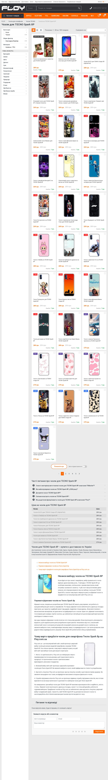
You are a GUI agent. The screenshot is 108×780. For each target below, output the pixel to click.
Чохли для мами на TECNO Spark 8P (45, 535)
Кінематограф (15, 68)
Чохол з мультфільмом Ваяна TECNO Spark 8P (49, 532)
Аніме (15, 57)
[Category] (31, 8)
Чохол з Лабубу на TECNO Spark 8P (45, 515)
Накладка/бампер (12, 41)
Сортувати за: (81, 30)
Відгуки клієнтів (14, 1)
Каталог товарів (12, 16)
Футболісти (15, 88)
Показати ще (59, 466)
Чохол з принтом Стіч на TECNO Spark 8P (47, 522)
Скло (7, 32)
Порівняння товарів (74, 1)
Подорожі (15, 82)
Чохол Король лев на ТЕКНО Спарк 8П (46, 529)
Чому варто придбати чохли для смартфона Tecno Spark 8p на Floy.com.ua (63, 569)
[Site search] (56, 8)
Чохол (8, 35)
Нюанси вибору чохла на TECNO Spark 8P (52, 562)
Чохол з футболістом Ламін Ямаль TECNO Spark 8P (50, 539)
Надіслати (99, 731)
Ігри (15, 65)
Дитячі (15, 62)
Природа (15, 79)
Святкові (15, 74)
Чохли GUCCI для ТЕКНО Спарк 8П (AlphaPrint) (49, 512)
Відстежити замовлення (43, 1)
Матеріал (15, 44)
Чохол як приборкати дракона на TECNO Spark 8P (50, 519)
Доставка (25, 1)
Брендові (15, 54)
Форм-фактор (15, 38)
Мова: (102, 2)
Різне (15, 85)
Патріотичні (15, 71)
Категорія (15, 30)
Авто (15, 59)
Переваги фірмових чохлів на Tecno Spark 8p (53, 566)
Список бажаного (59, 1)
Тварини (15, 76)
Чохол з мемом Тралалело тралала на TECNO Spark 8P (52, 542)
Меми (15, 94)
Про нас (4, 1)
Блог (31, 1)
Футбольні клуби (15, 91)
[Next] (79, 473)
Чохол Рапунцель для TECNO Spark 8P (46, 525)
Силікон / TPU (10, 47)
